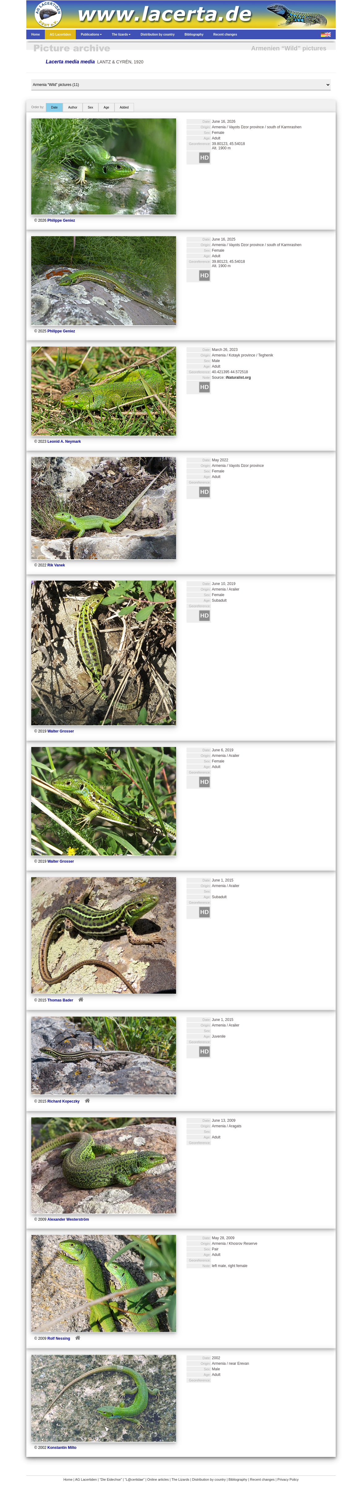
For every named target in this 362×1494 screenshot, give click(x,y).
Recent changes (262, 1479)
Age (106, 107)
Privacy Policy (288, 1479)
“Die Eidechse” (111, 1479)
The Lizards (180, 1479)
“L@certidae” (134, 1479)
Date (54, 107)
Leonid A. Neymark (64, 441)
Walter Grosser (60, 731)
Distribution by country (209, 1479)
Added (124, 107)
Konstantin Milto (61, 1447)
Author (72, 107)
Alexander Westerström (68, 1219)
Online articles (158, 1479)
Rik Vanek (56, 565)
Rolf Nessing (58, 1338)
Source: (231, 377)
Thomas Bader (60, 1000)
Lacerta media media (70, 61)
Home (67, 1479)
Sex (90, 107)
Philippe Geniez (61, 220)
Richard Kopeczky (63, 1101)
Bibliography (238, 1479)
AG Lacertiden (86, 1479)
